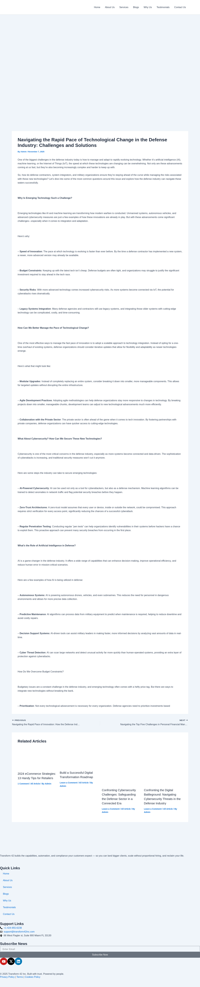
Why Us (148, 7)
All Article (35, 784)
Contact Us (180, 7)
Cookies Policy (32, 977)
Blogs (136, 7)
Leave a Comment (68, 782)
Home (97, 7)
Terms (19, 977)
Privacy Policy (7, 977)
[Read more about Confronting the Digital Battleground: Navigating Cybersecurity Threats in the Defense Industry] (163, 766)
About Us (110, 7)
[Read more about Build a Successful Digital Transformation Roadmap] (79, 757)
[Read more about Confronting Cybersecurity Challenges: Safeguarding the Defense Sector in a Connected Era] (121, 766)
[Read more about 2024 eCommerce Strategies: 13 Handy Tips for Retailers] (37, 758)
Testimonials (163, 7)
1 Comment (23, 784)
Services (123, 7)
